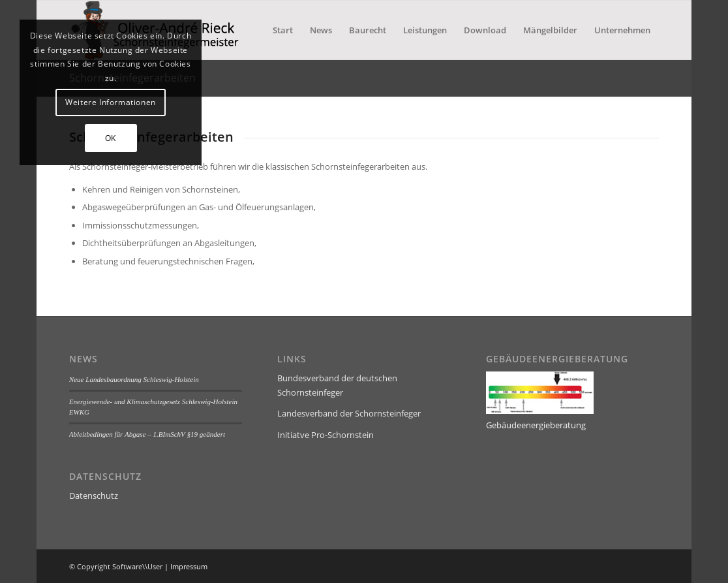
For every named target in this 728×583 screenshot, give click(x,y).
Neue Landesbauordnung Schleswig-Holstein (134, 379)
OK (110, 138)
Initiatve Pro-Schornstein (325, 435)
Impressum (188, 566)
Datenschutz (93, 495)
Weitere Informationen (110, 102)
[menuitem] (282, 30)
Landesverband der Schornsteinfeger (349, 413)
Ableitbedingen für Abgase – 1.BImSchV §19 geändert (147, 434)
